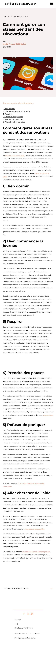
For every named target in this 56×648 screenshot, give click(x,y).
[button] (51, 3)
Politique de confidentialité (25, 638)
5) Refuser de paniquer (13, 119)
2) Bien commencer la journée (16, 111)
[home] (20, 3)
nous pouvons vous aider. (35, 529)
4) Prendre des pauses (13, 117)
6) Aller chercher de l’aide (14, 122)
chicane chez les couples (14, 156)
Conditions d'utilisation (24, 628)
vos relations (48, 415)
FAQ (16, 624)
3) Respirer (7, 114)
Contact (18, 620)
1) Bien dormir (9, 109)
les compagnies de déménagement (36, 552)
